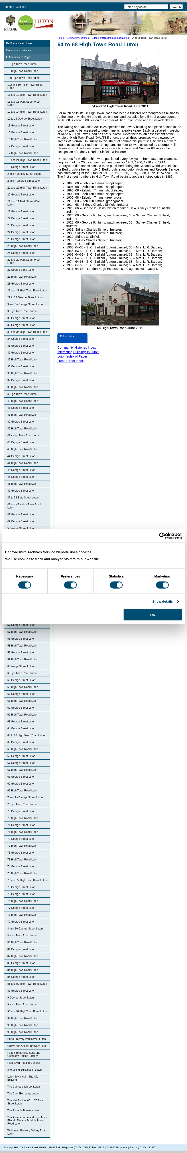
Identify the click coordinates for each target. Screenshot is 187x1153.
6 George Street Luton (20, 666)
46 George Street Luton (21, 476)
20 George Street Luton (21, 194)
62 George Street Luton (21, 707)
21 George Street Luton (21, 211)
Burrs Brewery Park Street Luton (26, 1039)
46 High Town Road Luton (22, 483)
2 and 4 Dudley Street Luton (24, 173)
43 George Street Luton (21, 442)
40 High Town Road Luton (22, 401)
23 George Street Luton (21, 225)
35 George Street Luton (21, 345)
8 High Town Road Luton (22, 935)
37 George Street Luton (21, 352)
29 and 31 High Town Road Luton (27, 290)
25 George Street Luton (21, 239)
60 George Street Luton (21, 680)
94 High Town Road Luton (22, 1018)
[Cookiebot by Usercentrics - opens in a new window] (162, 535)
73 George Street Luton (21, 852)
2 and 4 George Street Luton (24, 180)
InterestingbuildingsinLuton (114, 38)
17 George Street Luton (21, 146)
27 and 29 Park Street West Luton (23, 261)
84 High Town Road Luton (22, 970)
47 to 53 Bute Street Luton (23, 497)
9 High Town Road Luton (22, 1004)
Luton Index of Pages (18, 57)
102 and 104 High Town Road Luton (25, 86)
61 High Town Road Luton (22, 700)
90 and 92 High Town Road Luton (27, 1011)
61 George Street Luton (21, 693)
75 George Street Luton (21, 887)
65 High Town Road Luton (22, 749)
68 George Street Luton (21, 776)
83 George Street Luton (21, 963)
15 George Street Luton (21, 132)
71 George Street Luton (21, 825)
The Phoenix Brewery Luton (23, 1110)
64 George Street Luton (21, 728)
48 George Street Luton (21, 514)
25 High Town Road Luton (22, 246)
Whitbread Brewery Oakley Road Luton (26, 1132)
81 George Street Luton (21, 949)
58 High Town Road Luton (22, 645)
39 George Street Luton (21, 380)
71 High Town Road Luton (22, 832)
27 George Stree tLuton (21, 269)
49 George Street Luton (21, 521)
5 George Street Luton (20, 528)
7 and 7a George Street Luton (25, 797)
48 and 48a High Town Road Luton (24, 506)
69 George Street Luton (21, 783)
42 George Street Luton (21, 421)
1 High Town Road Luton (22, 64)
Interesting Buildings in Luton (24, 1069)
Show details (162, 601)
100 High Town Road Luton (23, 77)
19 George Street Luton (21, 167)
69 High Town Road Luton (22, 790)
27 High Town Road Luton (22, 276)
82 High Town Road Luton (22, 956)
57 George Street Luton (21, 624)
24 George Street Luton (21, 232)
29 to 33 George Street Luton (24, 297)
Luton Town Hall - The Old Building (22, 1078)
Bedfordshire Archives (19, 43)
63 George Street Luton (21, 721)
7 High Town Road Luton (22, 804)
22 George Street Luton (21, 218)
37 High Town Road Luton (22, 359)
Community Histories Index (76, 347)
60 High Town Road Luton (22, 687)
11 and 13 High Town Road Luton (27, 94)
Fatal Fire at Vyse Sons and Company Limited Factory (23, 1054)
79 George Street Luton (21, 921)
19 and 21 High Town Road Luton (27, 160)
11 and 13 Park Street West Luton (23, 103)
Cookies (21, 6)
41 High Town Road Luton (22, 414)
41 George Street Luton (21, 407)
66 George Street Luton (21, 756)
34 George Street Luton (21, 338)
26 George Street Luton (21, 252)
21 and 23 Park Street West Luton (23, 203)
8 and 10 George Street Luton (25, 928)
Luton (94, 38)
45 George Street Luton (21, 470)
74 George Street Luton (21, 866)
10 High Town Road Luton (22, 71)
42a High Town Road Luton (23, 435)
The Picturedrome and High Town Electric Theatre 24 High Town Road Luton (27, 1120)
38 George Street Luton (21, 366)
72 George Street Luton (21, 838)
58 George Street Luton (21, 638)
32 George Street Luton (21, 325)
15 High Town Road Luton (22, 139)
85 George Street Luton (21, 976)
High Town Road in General (23, 1062)
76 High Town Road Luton (22, 901)
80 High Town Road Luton (22, 942)
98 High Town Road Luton (22, 1032)
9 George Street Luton (20, 997)
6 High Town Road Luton (22, 673)
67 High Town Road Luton (22, 769)
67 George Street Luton (21, 763)
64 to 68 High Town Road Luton (26, 735)
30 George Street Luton (21, 318)
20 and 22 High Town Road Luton (27, 187)
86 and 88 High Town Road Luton (27, 983)
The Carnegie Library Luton (23, 1086)
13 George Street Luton (21, 125)
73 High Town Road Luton (22, 859)
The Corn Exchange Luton (23, 1093)
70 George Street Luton (21, 811)
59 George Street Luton (21, 652)
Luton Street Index (70, 361)
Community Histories (78, 38)
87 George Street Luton (21, 990)
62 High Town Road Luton (22, 714)
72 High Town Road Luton (22, 845)
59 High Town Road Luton (22, 659)
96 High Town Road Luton (22, 1025)
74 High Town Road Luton (22, 873)
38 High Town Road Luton (22, 373)
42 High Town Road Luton (22, 428)
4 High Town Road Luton (22, 394)
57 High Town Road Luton (22, 631)
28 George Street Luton (21, 283)
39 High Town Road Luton (22, 387)
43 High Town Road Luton (22, 449)
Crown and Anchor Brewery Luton (27, 1045)
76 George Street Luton (21, 894)
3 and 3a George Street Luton (25, 304)
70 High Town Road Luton (22, 818)
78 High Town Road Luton (22, 914)
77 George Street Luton (21, 907)
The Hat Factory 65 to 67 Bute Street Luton (25, 1102)
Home (8, 6)
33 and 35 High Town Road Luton (27, 331)
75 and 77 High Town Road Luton (27, 880)
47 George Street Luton (21, 490)
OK (152, 615)
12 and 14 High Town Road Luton (27, 111)
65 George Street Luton (21, 742)
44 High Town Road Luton (22, 463)
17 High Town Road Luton (22, 153)
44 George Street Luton (21, 456)
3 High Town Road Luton (22, 311)
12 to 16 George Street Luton (24, 118)
